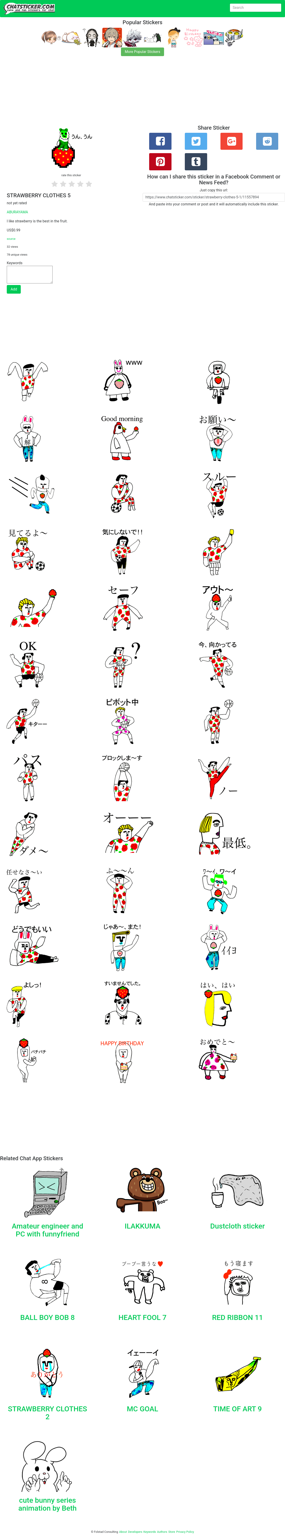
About (123, 1531)
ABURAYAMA (17, 212)
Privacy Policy (185, 1531)
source (11, 238)
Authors (162, 1531)
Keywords (150, 1531)
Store (171, 1531)
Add (14, 289)
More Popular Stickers (142, 52)
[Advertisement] (135, 93)
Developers (135, 1531)
